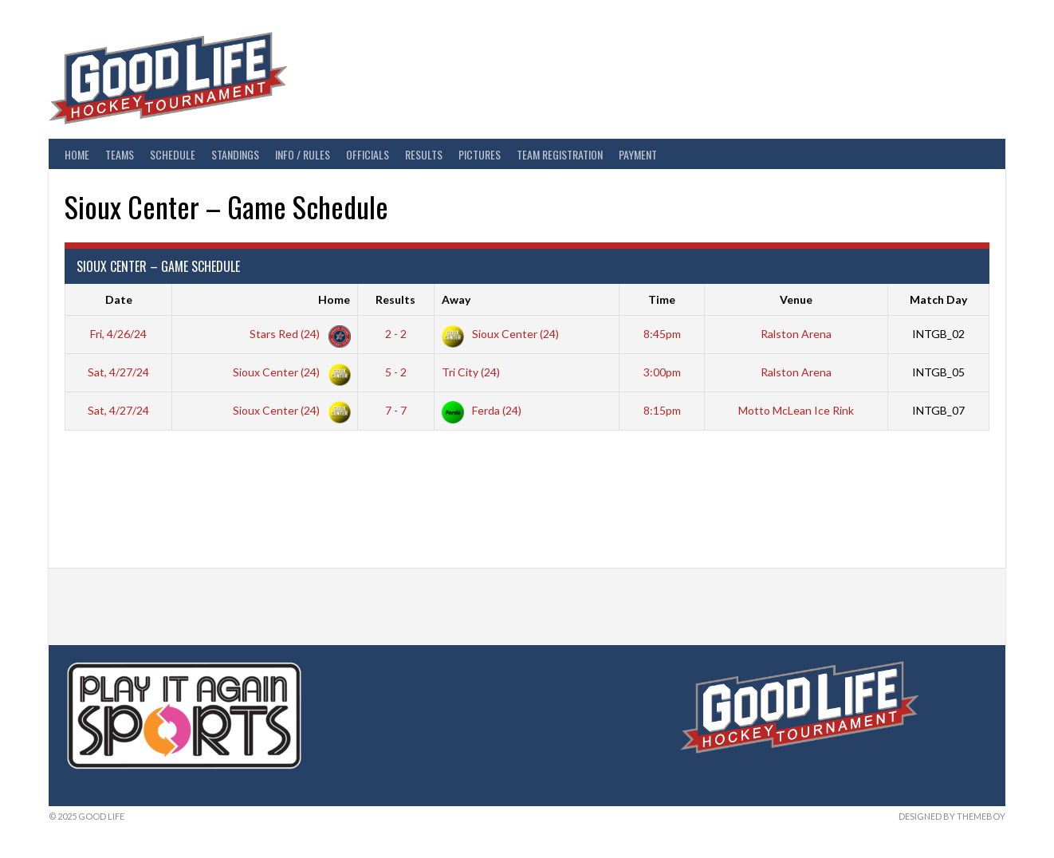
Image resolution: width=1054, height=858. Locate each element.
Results (423, 154)
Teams (119, 154)
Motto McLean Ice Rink (796, 410)
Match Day (938, 299)
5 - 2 (396, 372)
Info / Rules (302, 154)
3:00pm (662, 372)
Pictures (479, 154)
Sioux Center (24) (500, 333)
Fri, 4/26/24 (118, 333)
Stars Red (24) (297, 333)
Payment (638, 154)
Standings (235, 154)
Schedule (172, 154)
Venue (796, 299)
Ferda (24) (481, 410)
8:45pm (662, 333)
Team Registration (560, 154)
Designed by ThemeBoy (952, 816)
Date (118, 299)
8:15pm (662, 410)
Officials (367, 154)
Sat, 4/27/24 (118, 372)
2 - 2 (396, 333)
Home (77, 154)
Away (456, 299)
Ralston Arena (796, 333)
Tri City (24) (471, 372)
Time (661, 299)
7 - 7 (396, 410)
